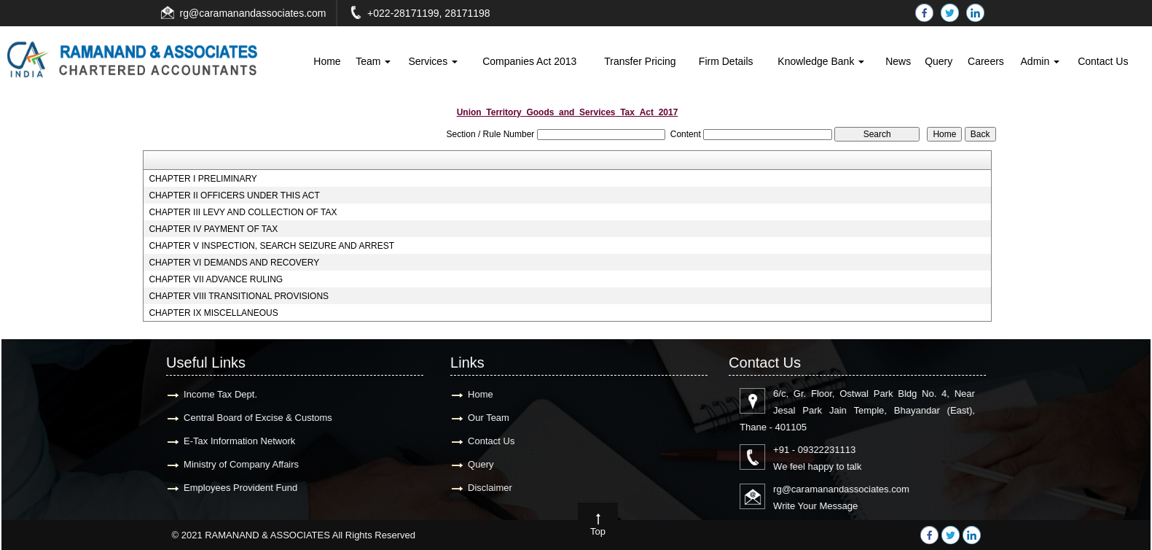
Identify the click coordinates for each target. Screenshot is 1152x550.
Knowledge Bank (820, 61)
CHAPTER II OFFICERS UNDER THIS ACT (234, 195)
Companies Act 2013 (529, 61)
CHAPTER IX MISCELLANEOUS (213, 313)
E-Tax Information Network (230, 440)
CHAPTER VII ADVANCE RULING (216, 279)
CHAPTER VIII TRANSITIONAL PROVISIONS (239, 296)
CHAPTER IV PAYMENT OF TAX (213, 229)
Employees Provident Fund (232, 487)
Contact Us (1103, 61)
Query (938, 61)
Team (373, 61)
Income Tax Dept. (211, 394)
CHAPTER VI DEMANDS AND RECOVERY (234, 262)
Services (433, 61)
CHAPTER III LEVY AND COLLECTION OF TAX (243, 212)
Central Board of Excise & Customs (249, 417)
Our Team (480, 417)
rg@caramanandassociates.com (253, 13)
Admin (1040, 61)
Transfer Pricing (639, 61)
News (898, 61)
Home (326, 61)
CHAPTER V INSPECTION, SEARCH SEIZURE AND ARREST (271, 246)
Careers (986, 61)
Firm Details (726, 61)
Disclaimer (481, 487)
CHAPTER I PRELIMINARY (202, 179)
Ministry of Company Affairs (232, 464)
